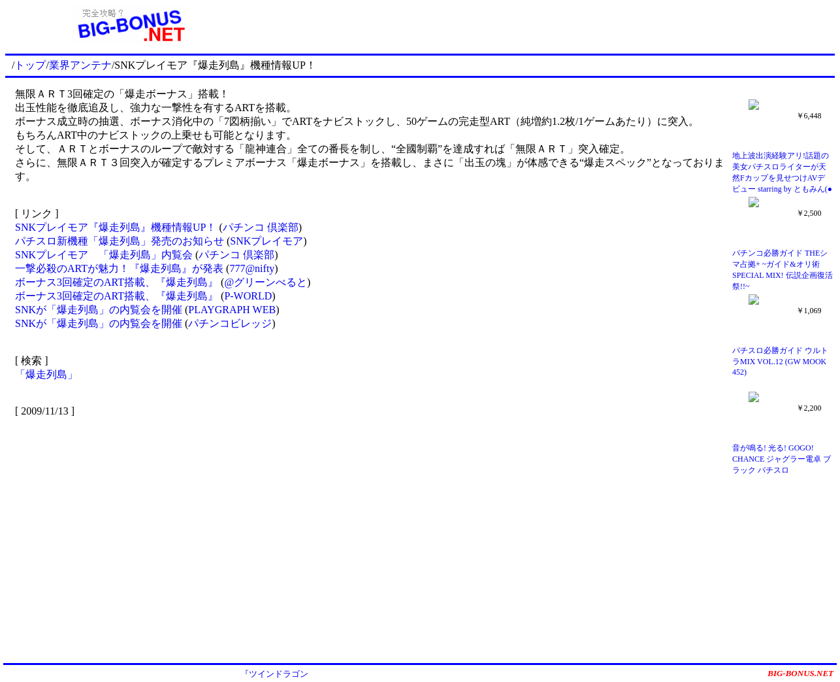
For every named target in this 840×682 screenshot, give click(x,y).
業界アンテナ (80, 65)
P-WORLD (248, 295)
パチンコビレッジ (230, 323)
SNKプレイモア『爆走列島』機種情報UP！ (115, 227)
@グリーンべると (265, 282)
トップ (30, 65)
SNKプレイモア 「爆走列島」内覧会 (104, 254)
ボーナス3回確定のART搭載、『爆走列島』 (118, 282)
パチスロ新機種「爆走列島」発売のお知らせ (119, 241)
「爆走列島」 (46, 374)
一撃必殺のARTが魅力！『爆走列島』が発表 (119, 268)
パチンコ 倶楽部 (261, 227)
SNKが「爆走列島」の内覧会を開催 (98, 309)
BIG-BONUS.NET (800, 673)
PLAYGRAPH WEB (232, 309)
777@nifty (251, 268)
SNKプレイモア (266, 241)
